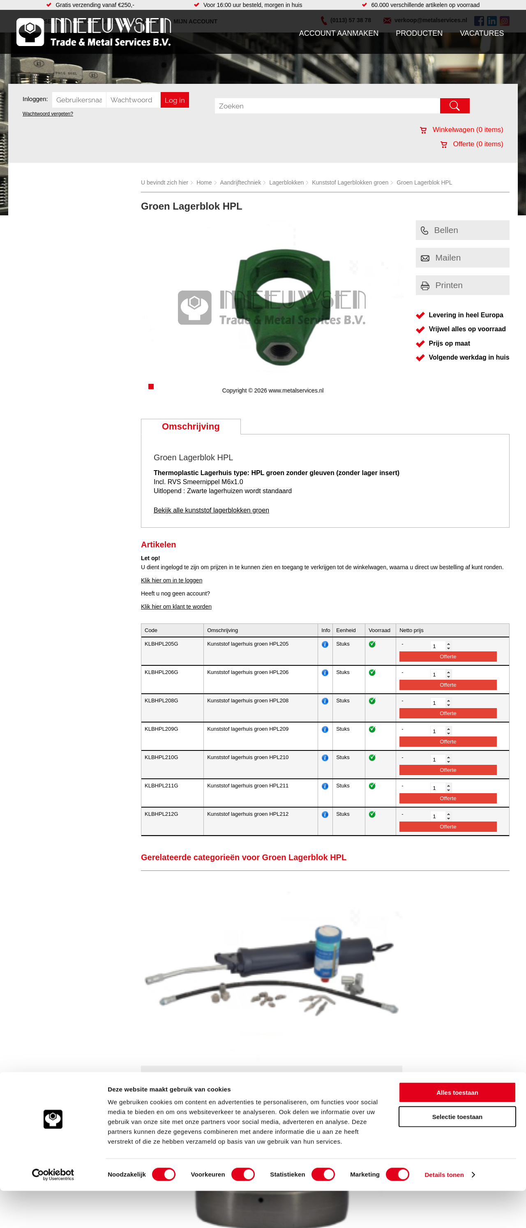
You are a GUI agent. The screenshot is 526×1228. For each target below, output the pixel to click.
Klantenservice (39, 1104)
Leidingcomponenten (118, 1104)
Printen (442, 285)
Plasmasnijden (305, 1096)
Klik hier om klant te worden (176, 606)
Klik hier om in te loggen (171, 580)
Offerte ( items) (472, 144)
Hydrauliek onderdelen (120, 1096)
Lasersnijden (303, 1088)
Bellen (439, 230)
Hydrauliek (300, 1080)
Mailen (441, 257)
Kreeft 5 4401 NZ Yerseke (457, 1086)
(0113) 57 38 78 (444, 1094)
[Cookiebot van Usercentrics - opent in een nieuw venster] (53, 1212)
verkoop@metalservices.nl (458, 1101)
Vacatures (482, 33)
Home (204, 182)
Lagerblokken (286, 182)
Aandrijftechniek (240, 182)
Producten (419, 33)
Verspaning (301, 1104)
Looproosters (193, 1104)
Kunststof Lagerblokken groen (350, 182)
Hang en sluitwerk (198, 1088)
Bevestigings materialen (121, 1088)
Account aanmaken (339, 33)
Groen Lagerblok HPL (424, 182)
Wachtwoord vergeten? (48, 114)
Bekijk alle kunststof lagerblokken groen (211, 510)
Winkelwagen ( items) (461, 130)
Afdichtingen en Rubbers (207, 1080)
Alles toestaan (457, 1129)
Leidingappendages (201, 1096)
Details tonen (444, 1211)
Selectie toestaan (457, 1153)
